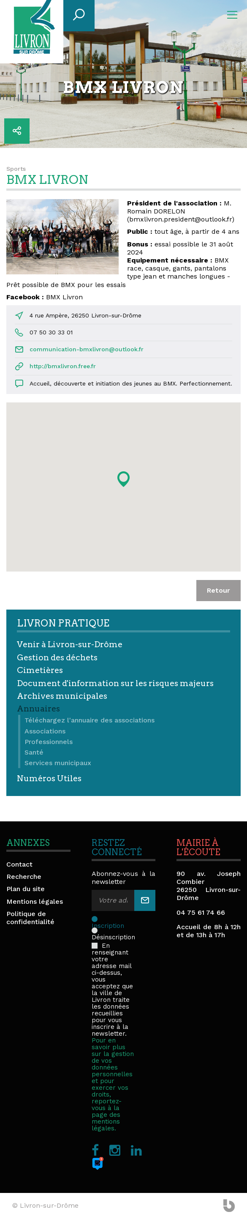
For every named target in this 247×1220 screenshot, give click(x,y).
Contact (19, 864)
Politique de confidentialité (30, 918)
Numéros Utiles (49, 778)
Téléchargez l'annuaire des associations (89, 720)
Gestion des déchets (57, 658)
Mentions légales (34, 901)
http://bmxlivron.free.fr (63, 366)
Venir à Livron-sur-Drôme (69, 644)
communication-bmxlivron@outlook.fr (87, 349)
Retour (218, 590)
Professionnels (48, 742)
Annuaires (38, 709)
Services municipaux (57, 763)
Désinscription (113, 930)
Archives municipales (62, 696)
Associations (44, 731)
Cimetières (40, 670)
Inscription (111, 919)
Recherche (23, 877)
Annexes (27, 843)
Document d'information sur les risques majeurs (115, 683)
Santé (33, 752)
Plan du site (25, 889)
